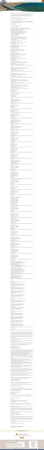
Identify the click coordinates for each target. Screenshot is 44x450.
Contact (39, 1)
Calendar (32, 0)
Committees (25, 1)
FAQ (39, 0)
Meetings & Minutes (4, 8)
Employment (38, 0)
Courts (33, 0)
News (40, 0)
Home (18, 1)
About (21, 1)
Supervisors (35, 1)
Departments (30, 1)
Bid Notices (30, 0)
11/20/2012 (27, 430)
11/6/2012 (21, 430)
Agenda (12, 427)
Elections (35, 0)
